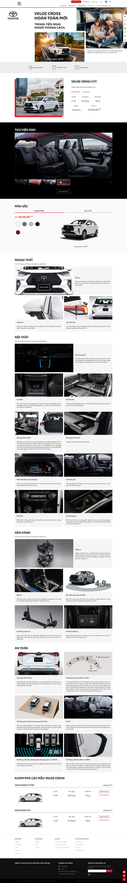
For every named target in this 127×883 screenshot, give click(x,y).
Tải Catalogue (84, 67)
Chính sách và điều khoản (29, 881)
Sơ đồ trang (18, 881)
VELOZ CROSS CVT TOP (24, 785)
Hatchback (18, 845)
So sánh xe (86, 92)
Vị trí (101, 2)
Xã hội (77, 847)
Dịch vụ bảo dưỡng (61, 842)
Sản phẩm (72, 5)
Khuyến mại (79, 845)
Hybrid (37, 842)
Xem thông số (75, 92)
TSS (36, 845)
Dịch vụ (92, 5)
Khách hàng (95, 2)
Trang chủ (63, 5)
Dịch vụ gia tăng (60, 845)
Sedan (17, 842)
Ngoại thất (39, 211)
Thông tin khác (80, 850)
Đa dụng (18, 850)
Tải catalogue (86, 2)
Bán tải (17, 853)
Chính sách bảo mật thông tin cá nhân (47, 881)
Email (62, 869)
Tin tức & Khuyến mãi (104, 5)
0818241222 (71, 874)
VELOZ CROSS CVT (22, 810)
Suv (16, 847)
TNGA (37, 847)
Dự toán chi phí (61, 67)
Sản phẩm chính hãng (62, 847)
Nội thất (88, 211)
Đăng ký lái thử (38, 67)
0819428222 (76, 1)
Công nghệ (82, 5)
